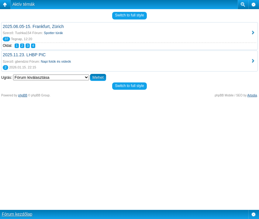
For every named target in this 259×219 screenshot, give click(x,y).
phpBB (22, 95)
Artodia (252, 95)
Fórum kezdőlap (17, 214)
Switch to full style (129, 15)
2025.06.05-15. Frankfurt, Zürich (33, 26)
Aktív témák (23, 4)
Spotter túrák (53, 33)
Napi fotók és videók (56, 61)
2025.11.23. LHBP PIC (24, 54)
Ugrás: (6, 77)
